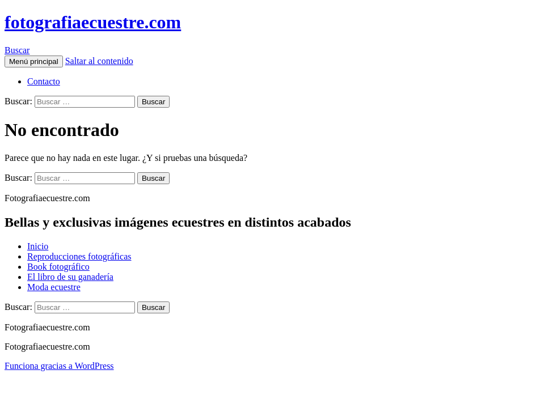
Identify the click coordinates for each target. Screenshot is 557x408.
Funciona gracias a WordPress (59, 366)
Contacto (43, 81)
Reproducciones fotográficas (79, 256)
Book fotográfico (58, 266)
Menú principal (33, 61)
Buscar (17, 50)
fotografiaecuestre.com (93, 22)
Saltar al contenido (99, 61)
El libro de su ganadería (70, 277)
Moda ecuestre (54, 287)
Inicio (37, 246)
